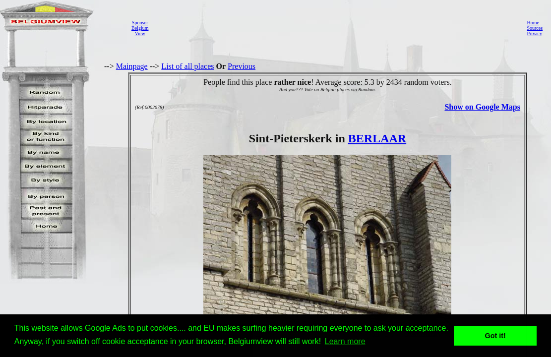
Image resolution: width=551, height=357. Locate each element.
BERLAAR (377, 138)
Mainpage (132, 66)
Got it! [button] (495, 336)
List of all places (187, 66)
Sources (535, 28)
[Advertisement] (334, 27)
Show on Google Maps (482, 107)
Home (533, 22)
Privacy (534, 33)
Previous (241, 66)
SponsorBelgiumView (139, 28)
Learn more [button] (345, 341)
